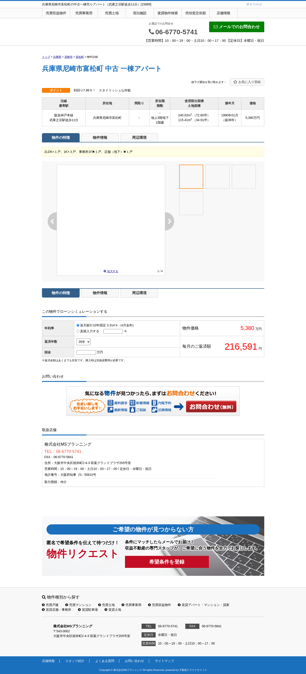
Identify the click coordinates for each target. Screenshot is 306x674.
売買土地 (112, 13)
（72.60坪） (201, 115)
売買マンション (78, 605)
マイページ (254, 4)
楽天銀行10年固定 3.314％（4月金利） (107, 325)
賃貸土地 (113, 609)
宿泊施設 (140, 13)
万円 (100, 352)
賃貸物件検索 (167, 13)
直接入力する (89, 331)
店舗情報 (223, 13)
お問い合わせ (211, 406)
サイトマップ (164, 661)
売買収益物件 (56, 13)
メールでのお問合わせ (237, 26)
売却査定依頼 (195, 13)
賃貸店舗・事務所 (56, 609)
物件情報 (100, 137)
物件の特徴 (61, 137)
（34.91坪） (201, 120)
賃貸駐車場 (88, 609)
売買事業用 (83, 13)
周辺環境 (139, 137)
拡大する (111, 271)
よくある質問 (104, 661)
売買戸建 (50, 605)
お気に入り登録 (247, 82)
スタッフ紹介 (74, 661)
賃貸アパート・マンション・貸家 (203, 605)
